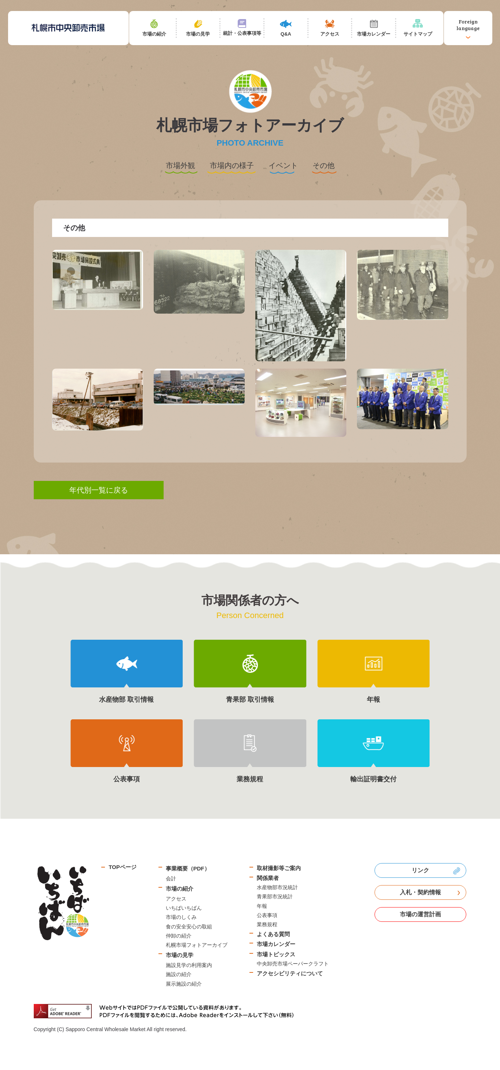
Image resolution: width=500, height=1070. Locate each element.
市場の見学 (179, 955)
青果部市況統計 (275, 896)
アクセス (176, 899)
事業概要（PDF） (188, 868)
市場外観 (180, 165)
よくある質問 (273, 934)
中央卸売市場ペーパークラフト (293, 964)
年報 (262, 906)
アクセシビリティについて (290, 973)
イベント (283, 165)
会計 (171, 878)
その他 (324, 165)
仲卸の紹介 (178, 936)
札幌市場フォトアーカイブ (196, 945)
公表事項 (267, 915)
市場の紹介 (179, 888)
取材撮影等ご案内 (279, 868)
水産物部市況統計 (277, 887)
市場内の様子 (232, 165)
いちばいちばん (184, 908)
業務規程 (267, 924)
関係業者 (268, 878)
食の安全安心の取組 (189, 927)
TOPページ (122, 867)
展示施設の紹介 (184, 984)
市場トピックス (276, 954)
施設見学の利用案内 (189, 965)
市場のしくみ (181, 917)
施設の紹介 (178, 974)
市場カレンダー (276, 944)
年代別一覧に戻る (98, 490)
